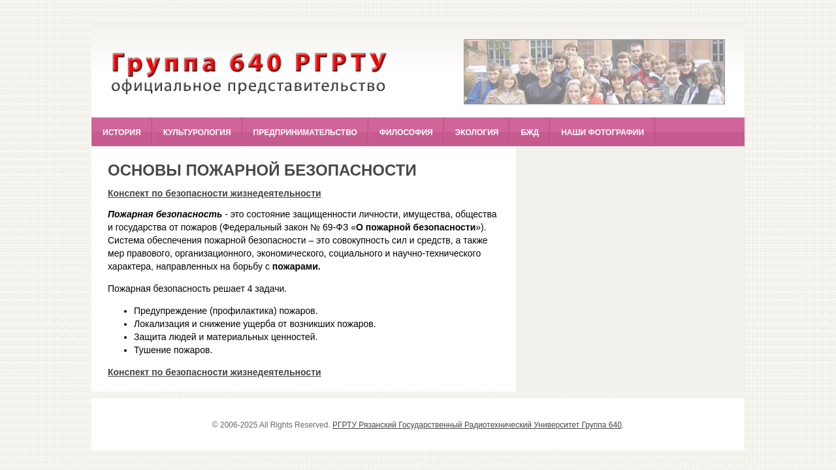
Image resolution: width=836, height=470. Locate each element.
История (122, 132)
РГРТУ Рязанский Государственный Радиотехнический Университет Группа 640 (477, 425)
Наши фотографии (602, 132)
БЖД (530, 132)
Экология (477, 132)
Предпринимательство (305, 132)
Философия (406, 132)
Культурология (197, 132)
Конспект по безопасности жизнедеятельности (214, 193)
